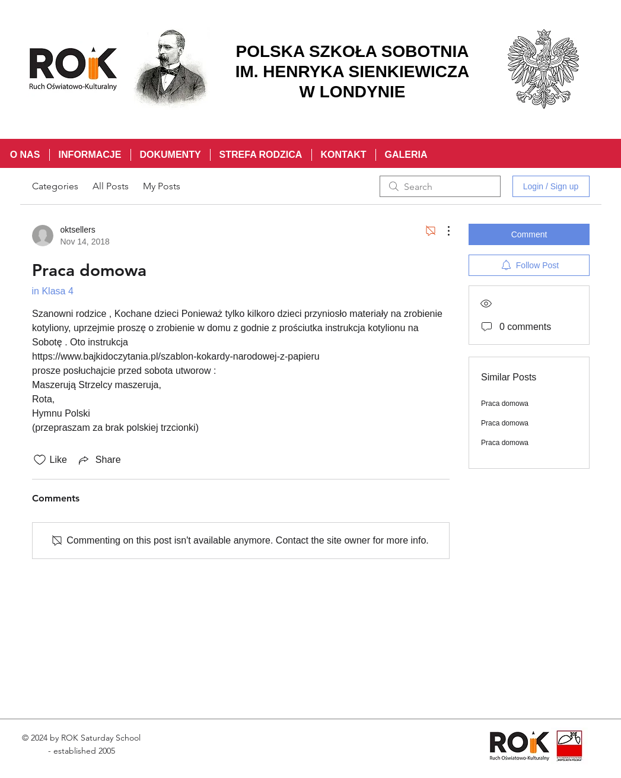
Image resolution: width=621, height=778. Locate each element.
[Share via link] (99, 460)
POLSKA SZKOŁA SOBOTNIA (352, 51)
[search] (440, 186)
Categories (55, 186)
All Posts (111, 186)
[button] (89, 155)
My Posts (161, 186)
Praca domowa (504, 403)
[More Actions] (442, 231)
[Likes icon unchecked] (39, 460)
